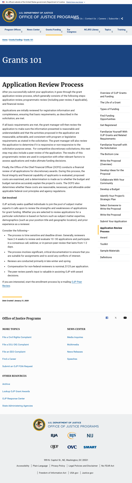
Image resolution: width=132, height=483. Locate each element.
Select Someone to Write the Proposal (110, 207)
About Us (78, 18)
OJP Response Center (13, 398)
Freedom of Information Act (52, 473)
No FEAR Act (107, 466)
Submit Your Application (113, 221)
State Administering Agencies (17, 405)
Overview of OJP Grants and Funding (113, 94)
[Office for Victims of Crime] (72, 449)
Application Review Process (111, 229)
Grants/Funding (15, 40)
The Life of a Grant (110, 102)
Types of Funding (109, 109)
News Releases (75, 351)
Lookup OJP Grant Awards (16, 391)
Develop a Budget (110, 189)
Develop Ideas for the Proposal (112, 172)
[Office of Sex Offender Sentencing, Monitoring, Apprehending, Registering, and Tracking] (90, 449)
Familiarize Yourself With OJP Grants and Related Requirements (113, 135)
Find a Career (9, 359)
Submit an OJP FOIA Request (17, 366)
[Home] (49, 15)
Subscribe (113, 18)
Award (103, 237)
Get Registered (108, 125)
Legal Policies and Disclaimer (83, 466)
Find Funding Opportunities (107, 117)
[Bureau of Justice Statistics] (72, 440)
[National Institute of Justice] (90, 438)
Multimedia (73, 344)
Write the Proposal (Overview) (110, 162)
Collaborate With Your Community (112, 181)
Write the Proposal (110, 214)
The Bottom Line (109, 154)
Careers (102, 18)
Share (124, 21)
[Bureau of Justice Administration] (54, 438)
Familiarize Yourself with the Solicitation (113, 146)
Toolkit (104, 244)
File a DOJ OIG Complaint (15, 344)
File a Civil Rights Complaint (16, 337)
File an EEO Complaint (13, 351)
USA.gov (74, 473)
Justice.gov (87, 473)
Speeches (72, 359)
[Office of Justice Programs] (9, 15)
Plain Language (40, 466)
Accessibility (23, 466)
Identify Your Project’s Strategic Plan (112, 197)
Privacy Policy (58, 466)
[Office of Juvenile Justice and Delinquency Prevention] (54, 449)
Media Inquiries (75, 337)
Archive (6, 384)
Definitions (106, 257)
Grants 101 (28, 40)
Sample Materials (110, 250)
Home (4, 40)
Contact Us (90, 18)
